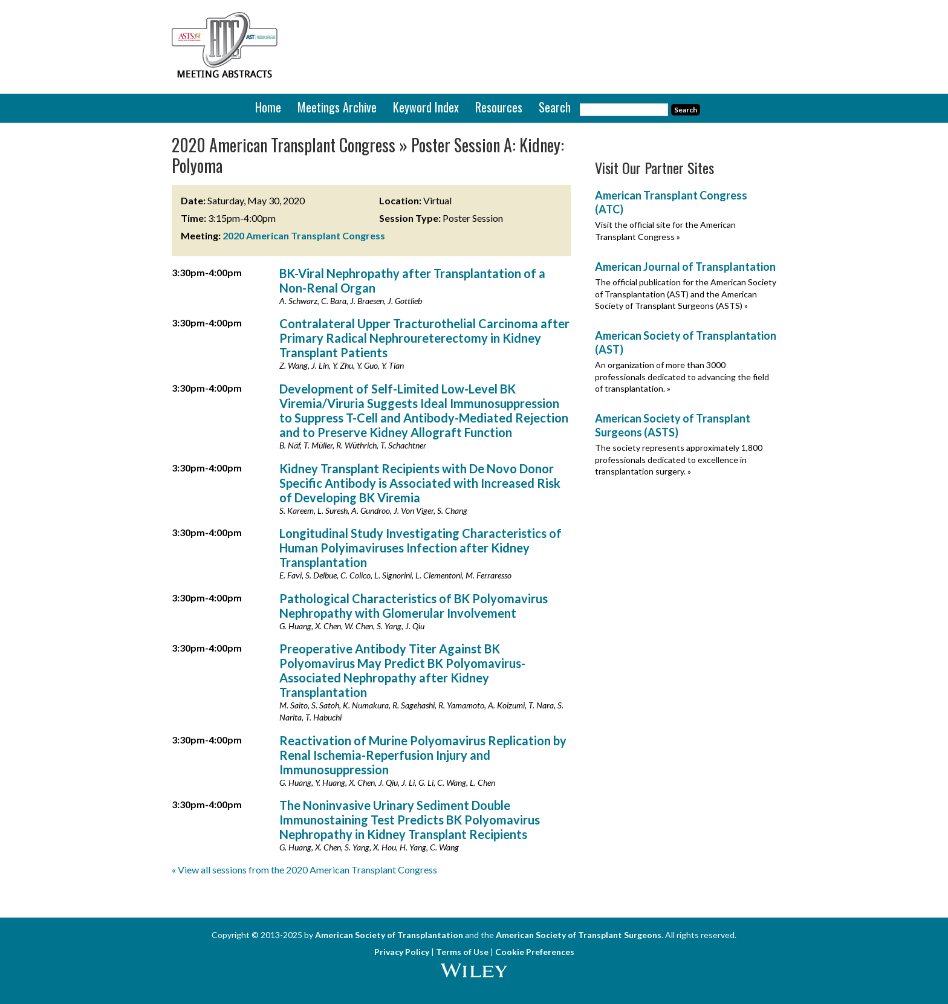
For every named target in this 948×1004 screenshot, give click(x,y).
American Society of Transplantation (389, 935)
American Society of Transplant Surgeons (578, 935)
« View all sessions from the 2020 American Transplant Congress (304, 869)
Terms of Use (462, 952)
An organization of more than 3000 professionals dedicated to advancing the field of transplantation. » (682, 377)
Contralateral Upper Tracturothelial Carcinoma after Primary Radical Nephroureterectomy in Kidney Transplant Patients (424, 338)
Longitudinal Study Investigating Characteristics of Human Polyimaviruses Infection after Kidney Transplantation (420, 547)
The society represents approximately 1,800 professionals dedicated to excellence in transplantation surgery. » (678, 459)
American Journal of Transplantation (685, 266)
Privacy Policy (401, 952)
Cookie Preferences (534, 952)
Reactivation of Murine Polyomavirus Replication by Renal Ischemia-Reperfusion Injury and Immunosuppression (423, 755)
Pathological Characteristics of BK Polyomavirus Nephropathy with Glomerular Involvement (413, 605)
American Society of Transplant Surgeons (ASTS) (672, 425)
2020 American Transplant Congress (303, 235)
